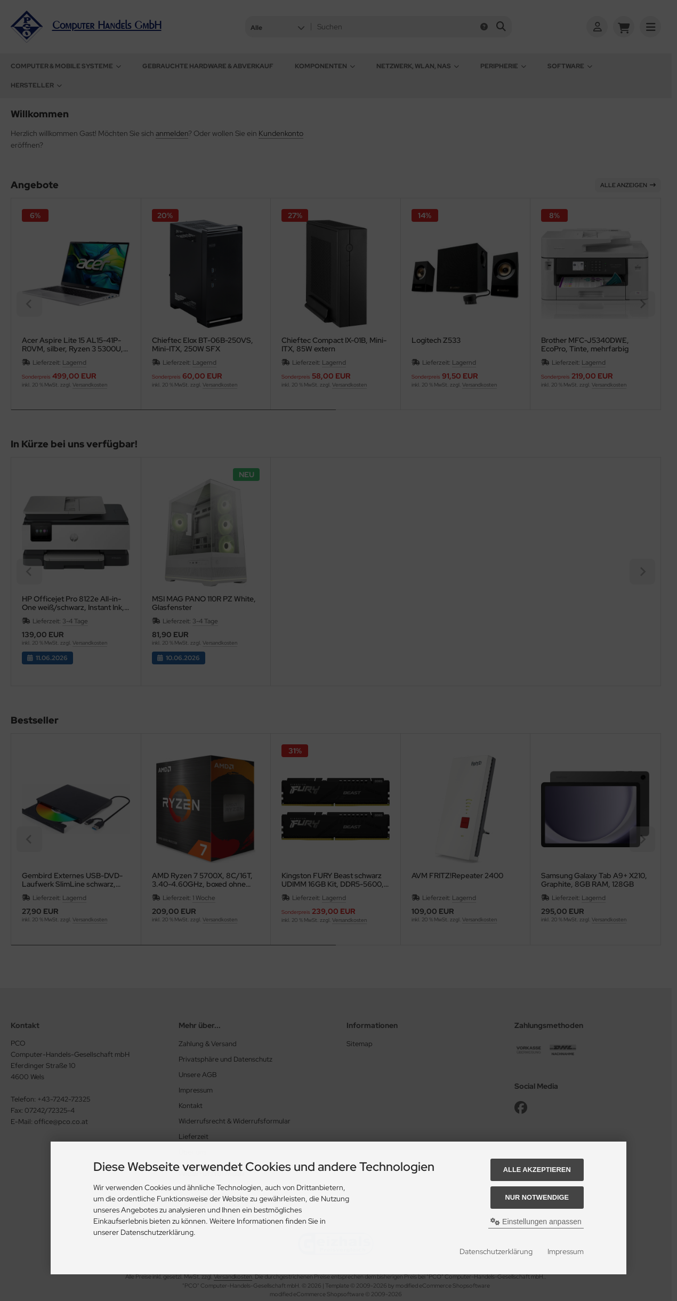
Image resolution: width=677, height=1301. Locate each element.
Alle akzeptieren (537, 1170)
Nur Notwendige (537, 1197)
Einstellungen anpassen (536, 1221)
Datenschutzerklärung (496, 1251)
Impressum (565, 1251)
